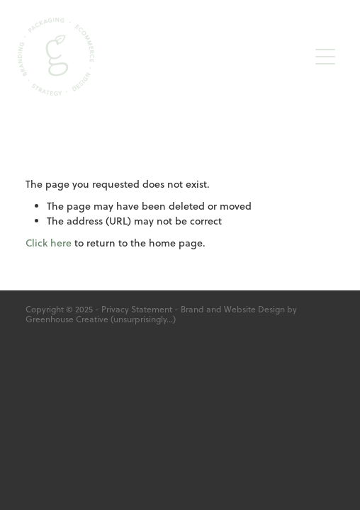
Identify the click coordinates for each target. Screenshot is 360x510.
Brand (192, 309)
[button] (325, 57)
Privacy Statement (136, 309)
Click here (49, 243)
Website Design (254, 309)
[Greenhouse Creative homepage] (163, 57)
